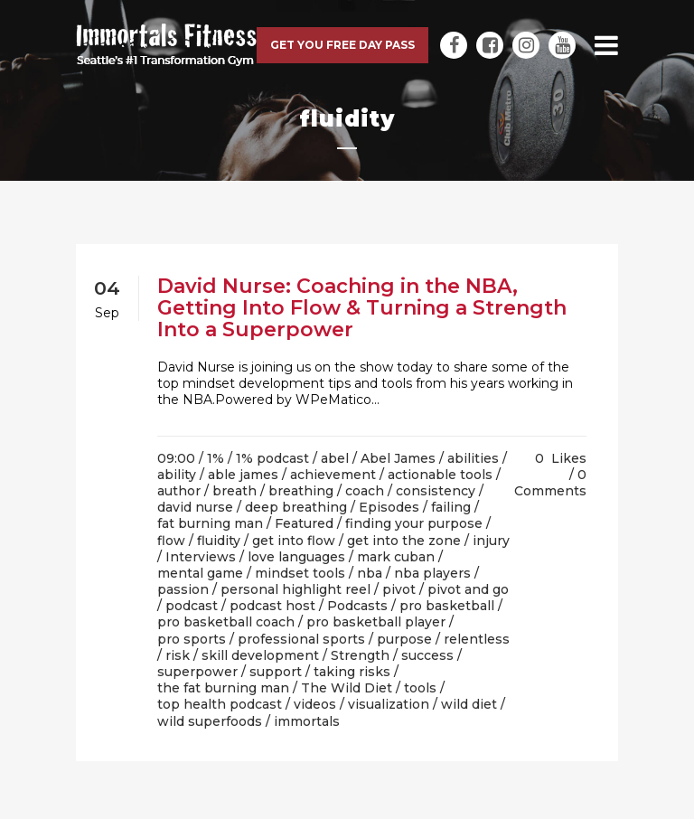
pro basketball (446, 606)
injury (491, 540)
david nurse (195, 507)
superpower (197, 672)
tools (420, 688)
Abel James (398, 458)
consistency (435, 491)
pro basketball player (375, 622)
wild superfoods (209, 721)
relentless (477, 639)
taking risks (352, 672)
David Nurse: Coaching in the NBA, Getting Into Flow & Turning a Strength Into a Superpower (362, 308)
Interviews (200, 557)
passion (183, 589)
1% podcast (272, 458)
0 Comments (550, 482)
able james (243, 474)
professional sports (301, 639)
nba (369, 573)
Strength (360, 655)
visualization (388, 704)
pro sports (191, 639)
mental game (200, 573)
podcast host (272, 606)
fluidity (218, 540)
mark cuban (396, 557)
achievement (333, 474)
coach (364, 491)
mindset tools (300, 573)
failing (451, 507)
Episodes (389, 507)
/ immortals (303, 721)
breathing (300, 491)
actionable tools (440, 474)
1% (215, 458)
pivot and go (468, 589)
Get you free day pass (342, 45)
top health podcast (219, 704)
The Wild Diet (346, 688)
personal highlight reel (295, 589)
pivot (399, 589)
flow (171, 540)
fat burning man (210, 523)
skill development (260, 655)
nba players (432, 573)
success (427, 655)
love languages (296, 557)
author (179, 491)
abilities (473, 458)
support (275, 672)
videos (315, 704)
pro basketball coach (226, 622)
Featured (304, 523)
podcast (191, 606)
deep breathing (296, 507)
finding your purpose (414, 523)
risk (177, 655)
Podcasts (357, 606)
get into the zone (404, 540)
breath (234, 491)
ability (176, 474)
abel (335, 458)
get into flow (293, 540)
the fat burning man (223, 688)
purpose (404, 639)
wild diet (469, 704)
